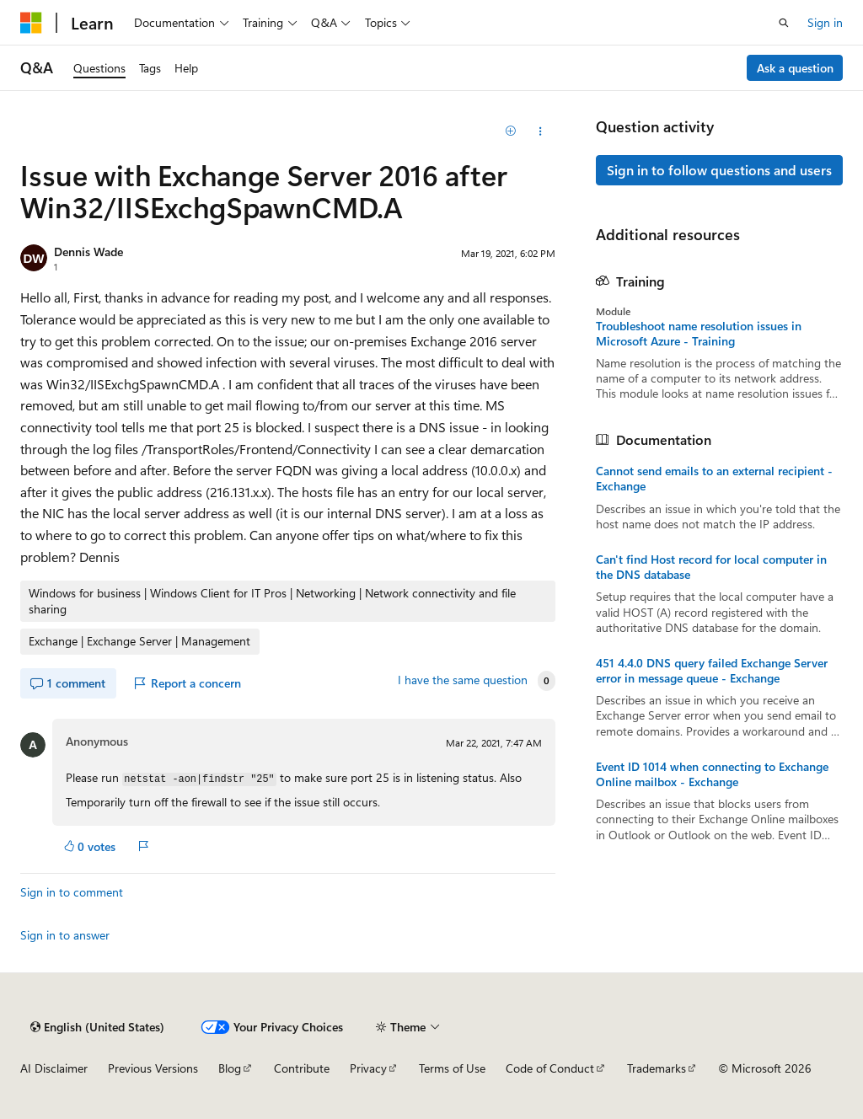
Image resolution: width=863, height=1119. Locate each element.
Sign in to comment (71, 892)
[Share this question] (540, 131)
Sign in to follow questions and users (719, 170)
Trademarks (656, 1068)
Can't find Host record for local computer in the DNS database (711, 567)
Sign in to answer (65, 935)
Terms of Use (452, 1068)
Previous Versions (153, 1068)
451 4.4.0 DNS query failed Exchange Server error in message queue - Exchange (712, 671)
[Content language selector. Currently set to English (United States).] (97, 1027)
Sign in (825, 22)
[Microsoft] (31, 23)
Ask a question (795, 68)
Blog (229, 1068)
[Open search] (784, 23)
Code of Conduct (550, 1068)
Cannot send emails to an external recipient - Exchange (714, 478)
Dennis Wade (88, 252)
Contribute (302, 1068)
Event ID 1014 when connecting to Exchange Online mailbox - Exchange (712, 774)
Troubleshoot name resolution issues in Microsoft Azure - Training (698, 334)
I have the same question (463, 680)
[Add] (510, 131)
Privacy (368, 1068)
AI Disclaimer (54, 1068)
